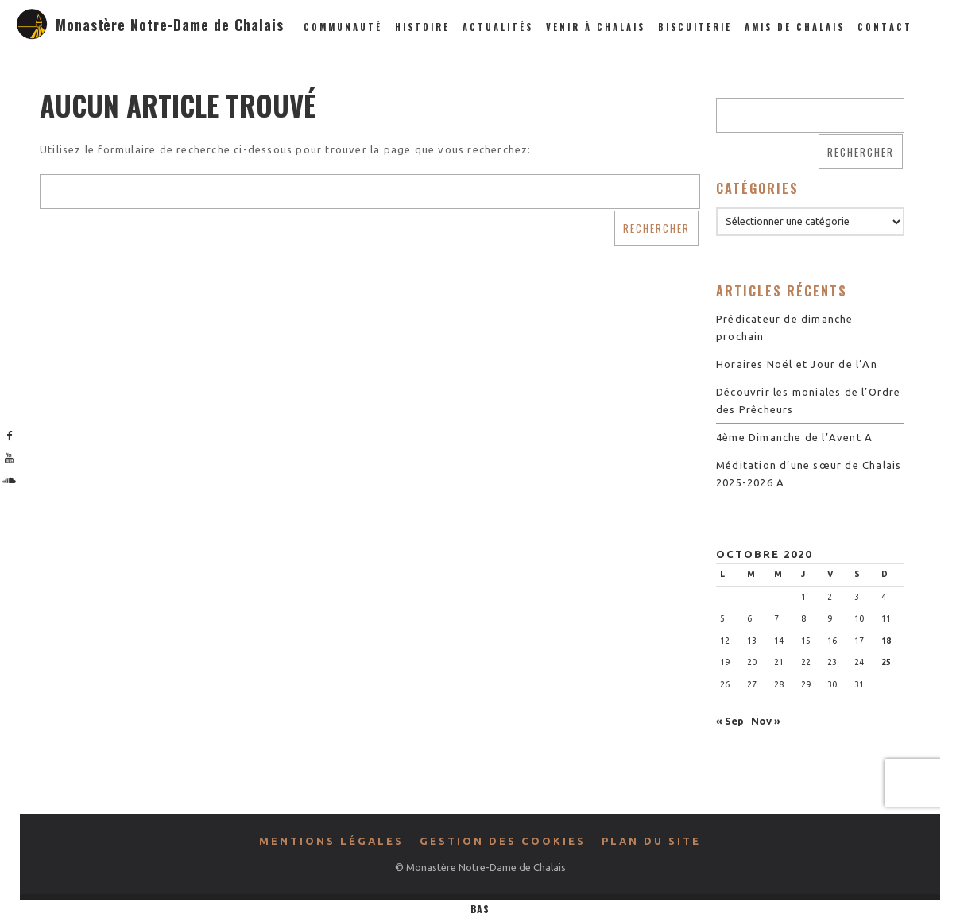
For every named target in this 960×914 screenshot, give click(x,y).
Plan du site (651, 840)
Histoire (422, 27)
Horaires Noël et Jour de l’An (796, 364)
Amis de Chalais (795, 27)
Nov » (765, 720)
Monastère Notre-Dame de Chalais (170, 24)
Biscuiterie (695, 27)
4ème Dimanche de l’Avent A (794, 437)
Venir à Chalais (595, 27)
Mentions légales (331, 840)
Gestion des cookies (503, 840)
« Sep (730, 720)
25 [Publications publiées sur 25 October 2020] (886, 662)
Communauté (343, 27)
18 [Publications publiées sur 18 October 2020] (886, 640)
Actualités (498, 27)
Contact (884, 27)
